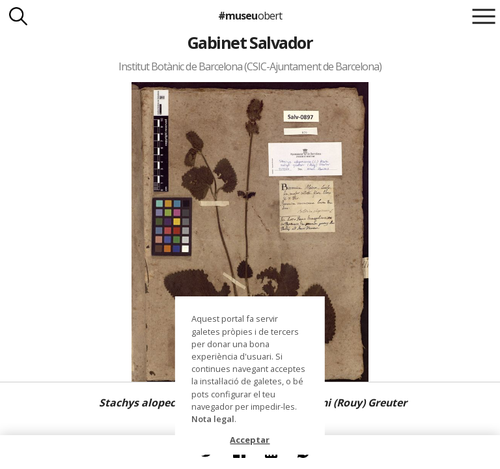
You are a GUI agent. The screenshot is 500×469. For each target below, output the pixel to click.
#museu (249, 15)
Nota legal (212, 419)
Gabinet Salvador (250, 42)
